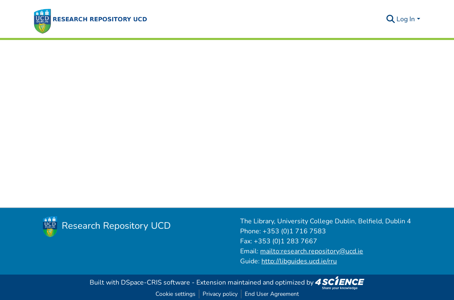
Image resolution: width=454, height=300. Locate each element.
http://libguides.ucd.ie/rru (299, 261)
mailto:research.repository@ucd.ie (311, 251)
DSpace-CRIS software (155, 282)
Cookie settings (176, 294)
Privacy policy (220, 294)
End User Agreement (272, 294)
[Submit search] (390, 19)
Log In (405, 19)
